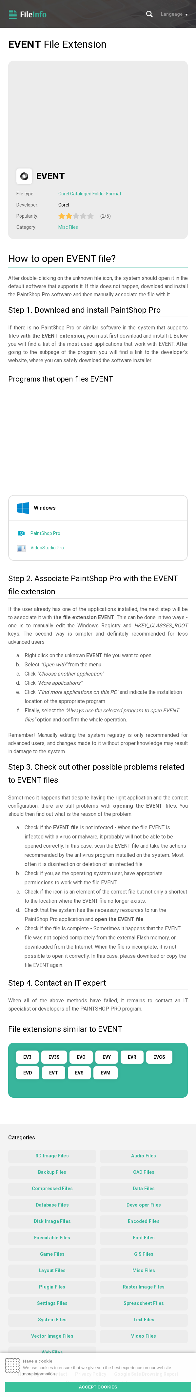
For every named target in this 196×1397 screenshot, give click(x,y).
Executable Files (52, 1237)
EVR (132, 1057)
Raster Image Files (144, 1286)
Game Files (52, 1254)
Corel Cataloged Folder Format (89, 193)
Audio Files (143, 1155)
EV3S (54, 1057)
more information (39, 1373)
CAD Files (144, 1172)
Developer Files (144, 1205)
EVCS (159, 1057)
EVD (27, 1072)
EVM (105, 1072)
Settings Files (52, 1303)
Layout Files (52, 1270)
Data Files (144, 1188)
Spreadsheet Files (144, 1303)
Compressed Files (52, 1188)
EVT (53, 1072)
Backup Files (52, 1172)
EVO (81, 1057)
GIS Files (144, 1254)
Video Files (143, 1336)
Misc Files (68, 227)
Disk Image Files (52, 1221)
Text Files (144, 1319)
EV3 (27, 1057)
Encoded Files (144, 1221)
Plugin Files (52, 1286)
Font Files (144, 1237)
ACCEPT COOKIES (98, 1387)
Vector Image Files (52, 1336)
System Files (52, 1319)
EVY (107, 1057)
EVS (79, 1072)
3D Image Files (52, 1155)
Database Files (52, 1205)
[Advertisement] (71, 115)
